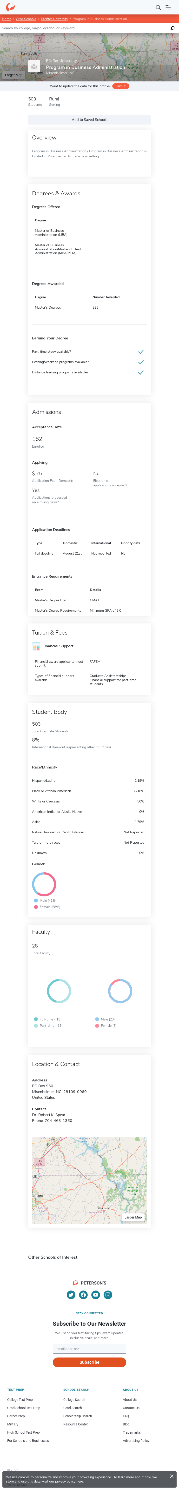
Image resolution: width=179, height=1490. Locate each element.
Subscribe (89, 1362)
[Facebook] (83, 1295)
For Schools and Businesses (28, 1441)
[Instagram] (108, 1295)
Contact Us (131, 1408)
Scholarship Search (77, 1416)
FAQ (126, 1416)
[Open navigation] (168, 7)
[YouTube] (95, 1295)
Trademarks (132, 1432)
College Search (74, 1400)
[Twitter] (71, 1295)
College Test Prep (20, 1400)
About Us (130, 1400)
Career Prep (16, 1416)
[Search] (158, 7)
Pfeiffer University (54, 19)
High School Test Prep (23, 1432)
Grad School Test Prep (23, 1408)
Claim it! (120, 86)
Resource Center (75, 1424)
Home (6, 19)
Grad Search (72, 1408)
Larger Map (13, 75)
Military (12, 1424)
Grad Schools (26, 19)
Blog (126, 1424)
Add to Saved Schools (89, 119)
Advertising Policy (136, 1441)
